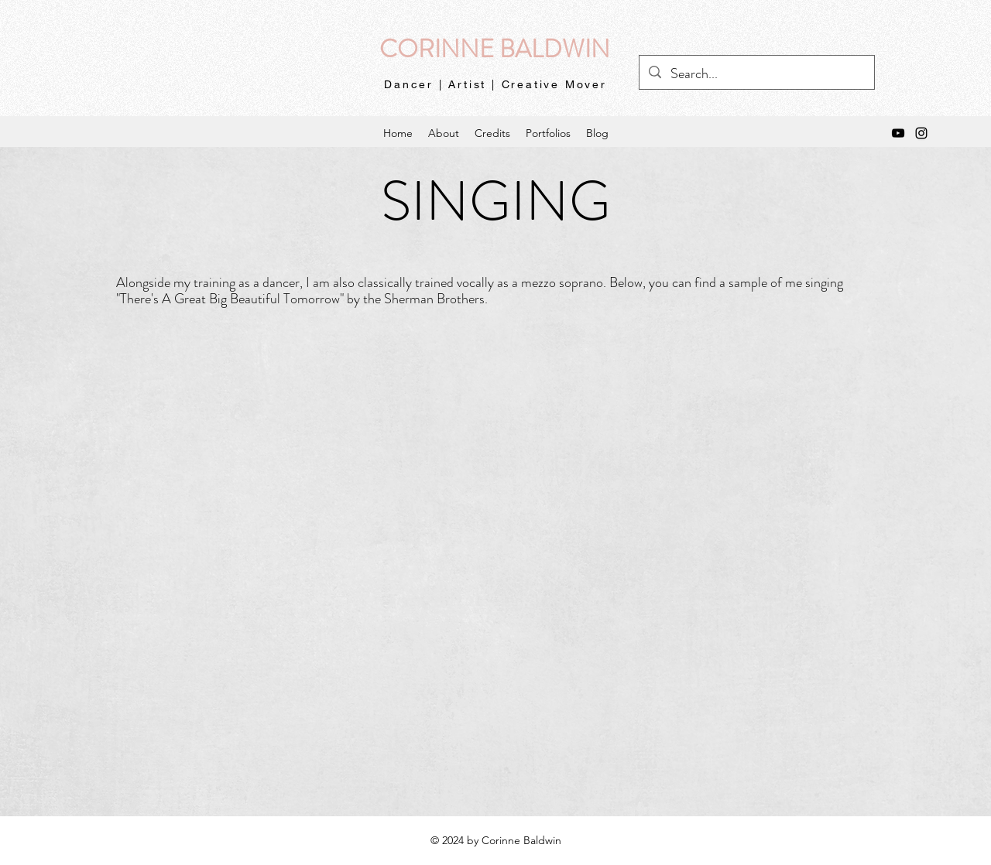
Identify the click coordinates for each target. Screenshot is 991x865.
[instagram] (921, 133)
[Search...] (756, 74)
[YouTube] (898, 133)
